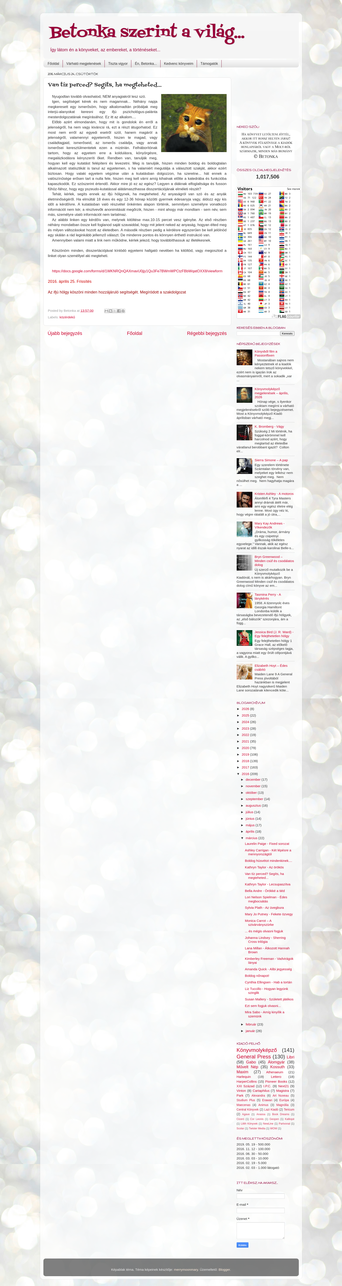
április (250, 831)
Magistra (282, 1090)
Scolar (240, 1128)
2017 (246, 767)
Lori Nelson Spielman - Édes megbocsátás (266, 899)
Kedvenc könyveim (178, 63)
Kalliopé (289, 1119)
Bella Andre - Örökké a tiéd (265, 891)
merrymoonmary (186, 1269)
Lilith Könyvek (249, 1123)
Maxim (242, 1072)
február (251, 1024)
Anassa (260, 1114)
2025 (246, 715)
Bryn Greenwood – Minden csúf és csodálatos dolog (274, 561)
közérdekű (67, 317)
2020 (246, 748)
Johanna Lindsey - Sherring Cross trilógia (265, 939)
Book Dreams (280, 1114)
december (254, 779)
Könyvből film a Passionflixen (266, 353)
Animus (263, 1105)
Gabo (251, 1062)
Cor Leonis (257, 1119)
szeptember (255, 799)
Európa (284, 1100)
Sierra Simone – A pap (271, 460)
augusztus (254, 805)
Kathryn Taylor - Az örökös (264, 867)
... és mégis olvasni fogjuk (264, 931)
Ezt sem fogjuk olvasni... (263, 1006)
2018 (246, 761)
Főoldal (53, 63)
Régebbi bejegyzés (207, 333)
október (252, 792)
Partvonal (284, 1123)
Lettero (276, 1077)
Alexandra (258, 1095)
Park (240, 1095)
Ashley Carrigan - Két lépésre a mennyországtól (268, 852)
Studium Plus (246, 1100)
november (254, 786)
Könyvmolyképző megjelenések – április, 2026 (272, 393)
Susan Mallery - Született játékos (269, 999)
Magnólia (282, 1105)
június (250, 818)
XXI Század (246, 1086)
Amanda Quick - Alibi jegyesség (268, 969)
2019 (246, 754)
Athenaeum (274, 1072)
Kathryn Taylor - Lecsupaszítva (268, 884)
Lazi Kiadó (271, 1109)
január (251, 1031)
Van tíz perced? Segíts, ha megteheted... (264, 876)
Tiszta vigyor (118, 63)
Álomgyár (276, 1062)
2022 (246, 735)
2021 (246, 741)
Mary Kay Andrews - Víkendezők (270, 525)
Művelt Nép (247, 1067)
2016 (246, 774)
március (252, 838)
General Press (254, 1057)
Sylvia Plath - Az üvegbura (264, 907)
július (250, 812)
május (251, 825)
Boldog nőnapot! (257, 975)
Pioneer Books (276, 1081)
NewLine (268, 1123)
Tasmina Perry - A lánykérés (268, 596)
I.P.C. (267, 1086)
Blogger (224, 1269)
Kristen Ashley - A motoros (274, 494)
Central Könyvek (248, 1109)
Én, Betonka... (146, 63)
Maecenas (244, 1105)
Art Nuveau (281, 1095)
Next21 (283, 1086)
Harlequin (244, 1077)
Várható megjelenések (83, 63)
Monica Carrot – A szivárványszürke (259, 922)
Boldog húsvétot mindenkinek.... (268, 860)
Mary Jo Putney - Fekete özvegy (269, 914)
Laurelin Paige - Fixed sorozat (267, 843)
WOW (273, 1128)
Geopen (274, 1119)
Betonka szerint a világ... (147, 33)
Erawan (267, 1100)
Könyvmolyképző (257, 1050)
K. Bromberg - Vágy (269, 426)
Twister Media (257, 1128)
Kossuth (277, 1067)
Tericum (289, 1109)
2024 (246, 722)
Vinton (241, 1090)
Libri (290, 1057)
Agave (246, 1114)
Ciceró (240, 1119)
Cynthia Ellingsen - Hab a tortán (268, 982)
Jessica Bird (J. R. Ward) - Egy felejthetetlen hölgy (274, 634)
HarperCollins (247, 1081)
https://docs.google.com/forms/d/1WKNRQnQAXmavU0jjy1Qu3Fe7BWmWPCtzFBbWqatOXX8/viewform (137, 271)
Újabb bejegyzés (65, 333)
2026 (246, 709)
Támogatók (209, 63)
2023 (246, 728)
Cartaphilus (261, 1090)
